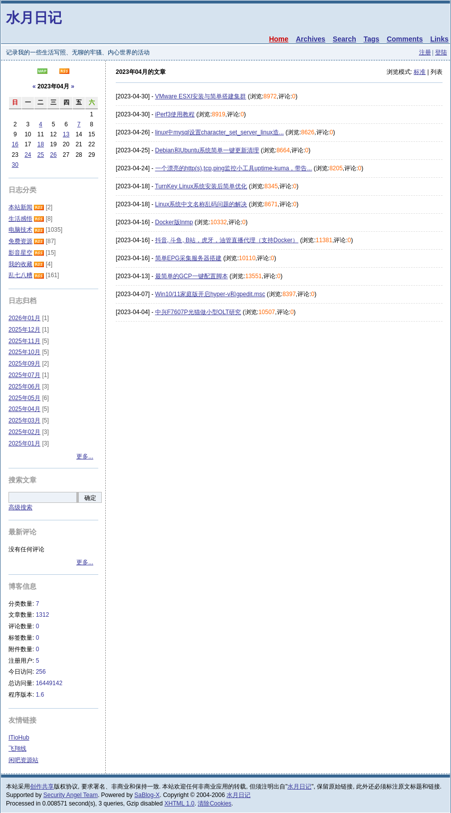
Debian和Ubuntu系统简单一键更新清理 (207, 150)
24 (27, 154)
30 (15, 164)
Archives (310, 39)
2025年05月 (24, 398)
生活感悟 (20, 218)
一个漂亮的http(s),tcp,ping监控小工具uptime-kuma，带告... (233, 168)
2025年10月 (24, 352)
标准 (420, 71)
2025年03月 (24, 420)
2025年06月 (24, 386)
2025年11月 (24, 341)
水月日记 (34, 17)
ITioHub (18, 737)
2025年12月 (24, 329)
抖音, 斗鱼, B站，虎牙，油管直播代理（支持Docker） (226, 240)
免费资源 (20, 241)
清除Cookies (214, 803)
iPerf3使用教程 (175, 114)
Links (439, 39)
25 (40, 154)
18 (40, 144)
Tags (372, 39)
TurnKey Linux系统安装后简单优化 (201, 186)
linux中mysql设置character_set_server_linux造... (219, 132)
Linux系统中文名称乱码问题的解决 (201, 204)
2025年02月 (24, 431)
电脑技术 (20, 229)
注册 (425, 52)
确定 (90, 497)
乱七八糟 (20, 275)
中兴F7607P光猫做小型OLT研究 (198, 312)
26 (53, 154)
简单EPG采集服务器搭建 (188, 258)
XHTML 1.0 (180, 803)
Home (278, 39)
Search (344, 39)
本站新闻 (20, 207)
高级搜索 (20, 507)
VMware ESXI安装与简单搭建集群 (200, 96)
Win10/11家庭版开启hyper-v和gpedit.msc (210, 294)
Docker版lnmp (174, 222)
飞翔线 (17, 748)
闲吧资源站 (23, 760)
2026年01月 (24, 318)
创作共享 (42, 786)
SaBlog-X (147, 795)
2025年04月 (24, 409)
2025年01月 (24, 443)
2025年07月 (24, 375)
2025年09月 (24, 363)
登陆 (441, 52)
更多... (84, 456)
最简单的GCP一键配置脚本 (191, 276)
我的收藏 (20, 264)
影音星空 (20, 252)
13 (66, 134)
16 (15, 144)
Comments (405, 39)
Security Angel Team (70, 795)
